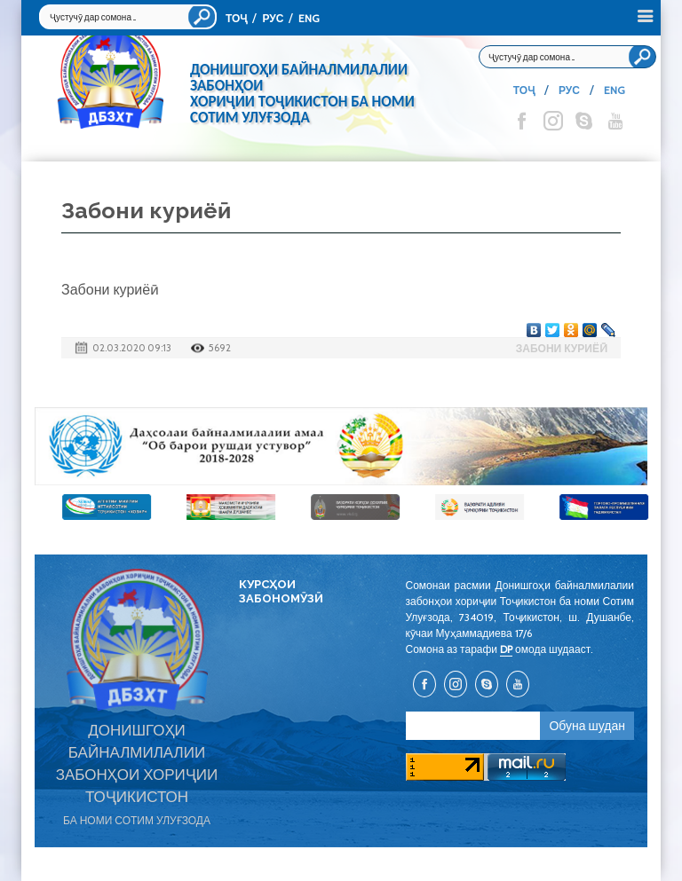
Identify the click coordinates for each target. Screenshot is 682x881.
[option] (341, 446)
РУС (272, 18)
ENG (309, 18)
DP (506, 649)
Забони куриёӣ (561, 348)
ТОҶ (236, 18)
